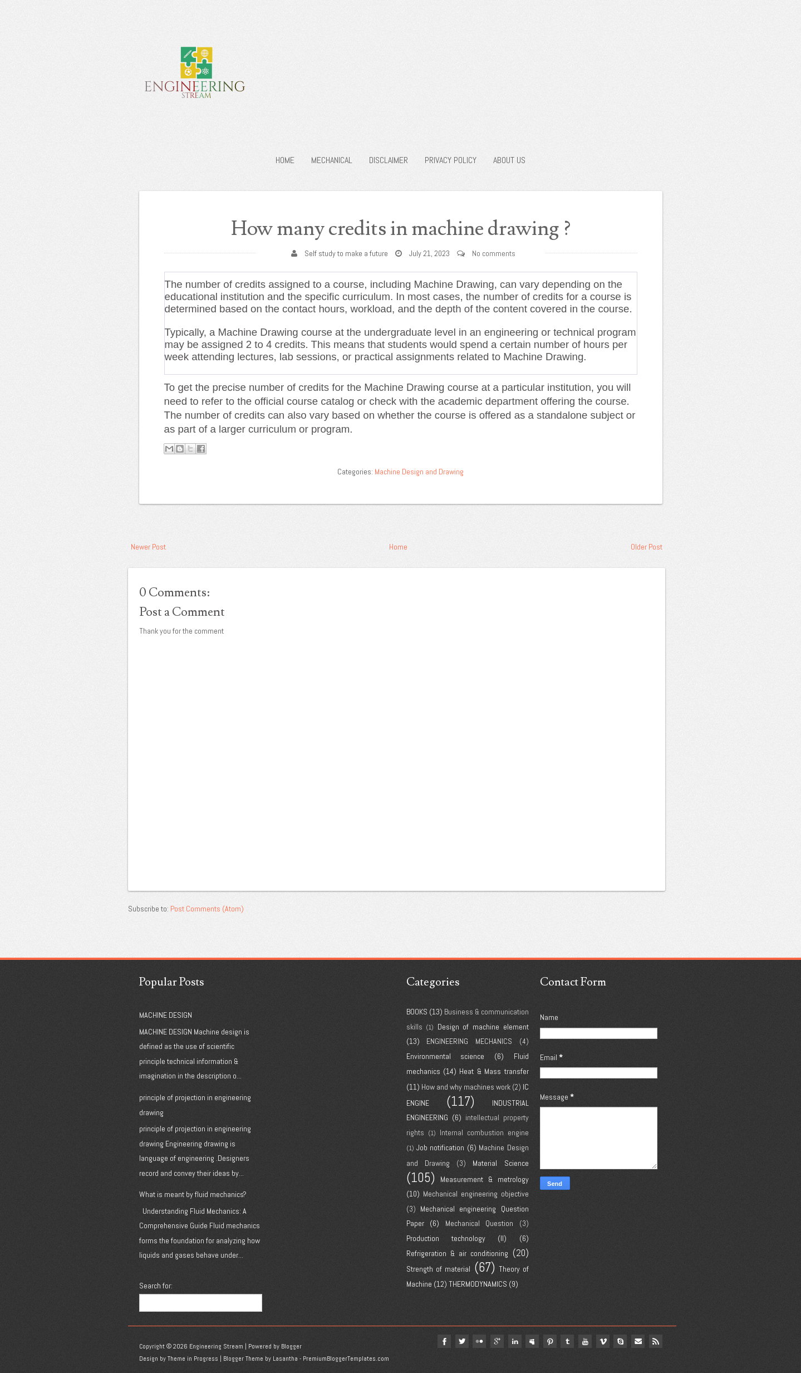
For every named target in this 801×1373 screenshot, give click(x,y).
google (495, 1341)
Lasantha (285, 1358)
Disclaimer (388, 160)
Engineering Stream (216, 1346)
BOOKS (416, 1012)
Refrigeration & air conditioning (457, 1253)
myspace (531, 1341)
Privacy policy (450, 160)
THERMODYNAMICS (478, 1284)
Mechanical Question (479, 1223)
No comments (493, 253)
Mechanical (331, 160)
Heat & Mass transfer (493, 1071)
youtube (584, 1341)
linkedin (513, 1341)
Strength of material (438, 1269)
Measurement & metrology (484, 1179)
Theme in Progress (193, 1358)
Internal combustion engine (484, 1132)
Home (285, 160)
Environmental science (445, 1056)
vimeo (602, 1341)
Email (638, 1341)
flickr (477, 1341)
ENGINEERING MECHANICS (469, 1041)
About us (509, 160)
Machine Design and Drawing (419, 472)
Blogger (291, 1346)
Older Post (646, 547)
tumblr (566, 1341)
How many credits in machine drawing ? (400, 228)
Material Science (500, 1163)
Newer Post (148, 547)
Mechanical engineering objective (476, 1194)
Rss (655, 1341)
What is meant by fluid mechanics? (193, 1194)
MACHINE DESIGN (165, 1015)
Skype (620, 1341)
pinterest (549, 1341)
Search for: (156, 1286)
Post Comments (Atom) (207, 909)
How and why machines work (465, 1087)
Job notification (440, 1147)
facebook (442, 1341)
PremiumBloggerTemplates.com (346, 1358)
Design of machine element (483, 1027)
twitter (459, 1341)
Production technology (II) (456, 1238)
